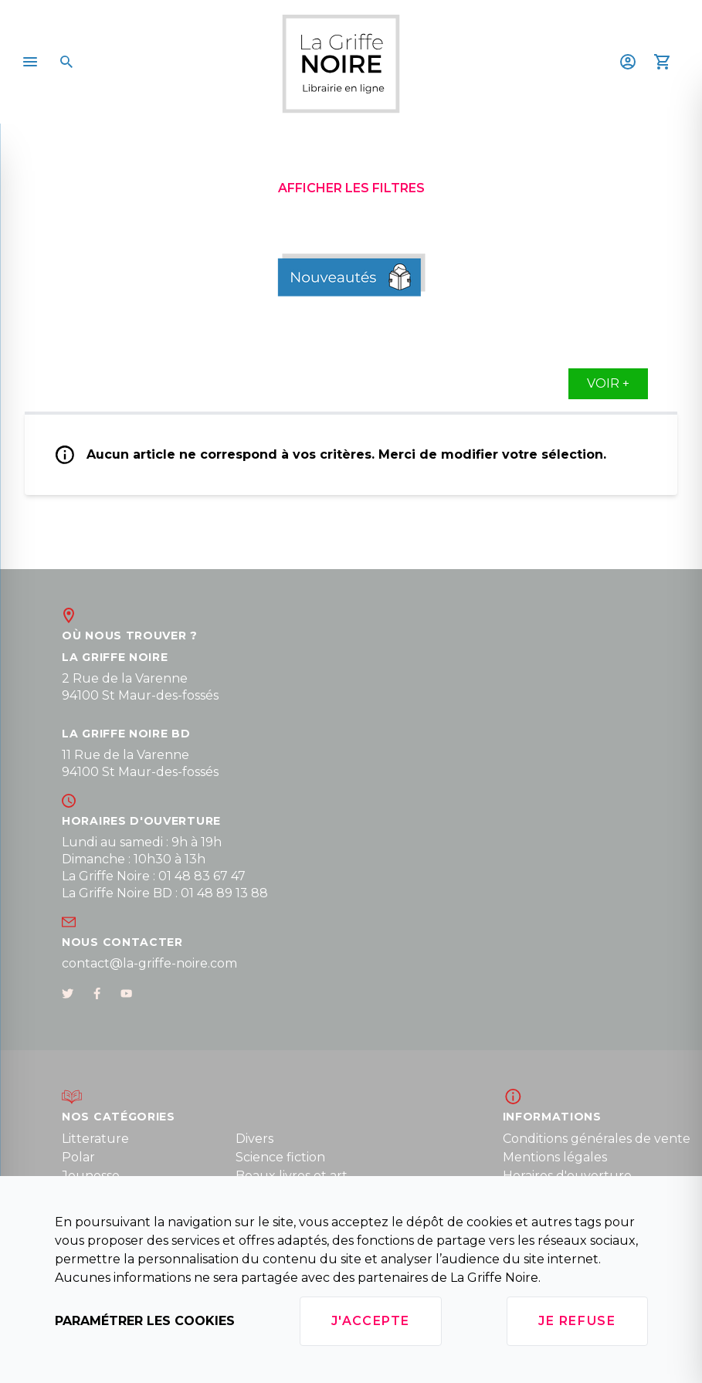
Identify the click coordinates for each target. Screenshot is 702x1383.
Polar (78, 1157)
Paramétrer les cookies (145, 1321)
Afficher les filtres (351, 188)
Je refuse (577, 1321)
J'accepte (370, 1321)
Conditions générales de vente (596, 1138)
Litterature (95, 1138)
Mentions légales (555, 1157)
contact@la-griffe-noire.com (149, 963)
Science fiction (280, 1157)
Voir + (608, 383)
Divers (254, 1138)
